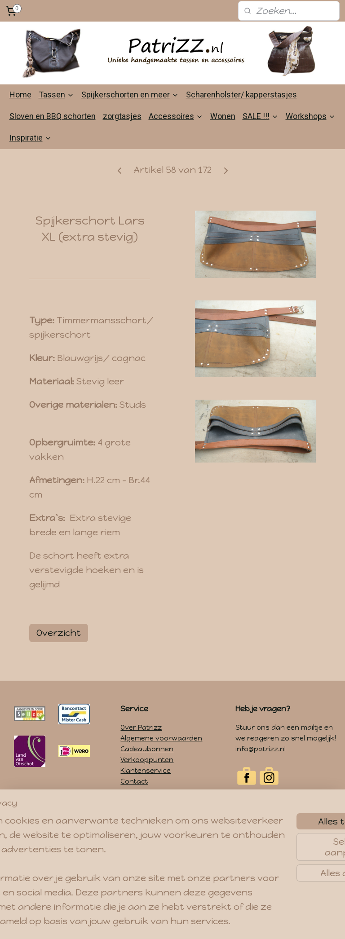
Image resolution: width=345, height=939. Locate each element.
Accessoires (176, 116)
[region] (113, 840)
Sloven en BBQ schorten (52, 116)
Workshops (311, 116)
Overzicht (58, 632)
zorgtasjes (122, 116)
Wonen (222, 116)
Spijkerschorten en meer (130, 94)
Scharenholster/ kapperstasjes (241, 94)
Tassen (56, 94)
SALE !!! (261, 116)
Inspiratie (30, 137)
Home (20, 94)
